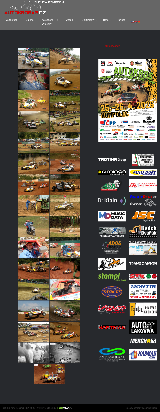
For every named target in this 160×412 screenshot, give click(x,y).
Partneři (121, 19)
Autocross (11, 19)
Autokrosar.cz (112, 46)
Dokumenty (88, 19)
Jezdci (69, 19)
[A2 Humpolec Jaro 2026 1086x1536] (127, 146)
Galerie (29, 19)
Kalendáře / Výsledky (50, 21)
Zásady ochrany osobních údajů (141, 408)
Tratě (105, 19)
